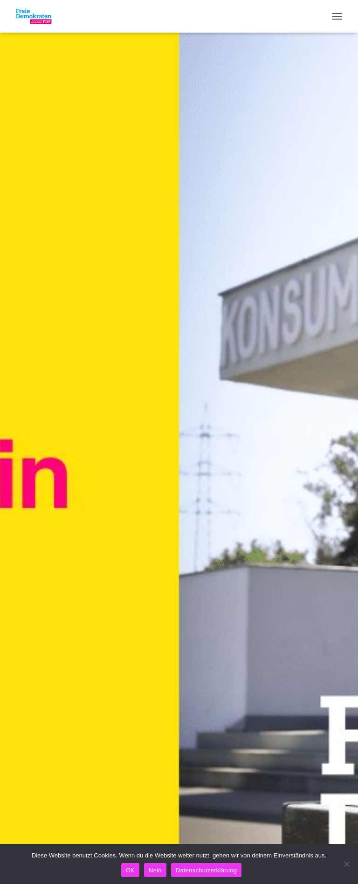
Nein (155, 870)
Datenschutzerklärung (206, 870)
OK (130, 870)
